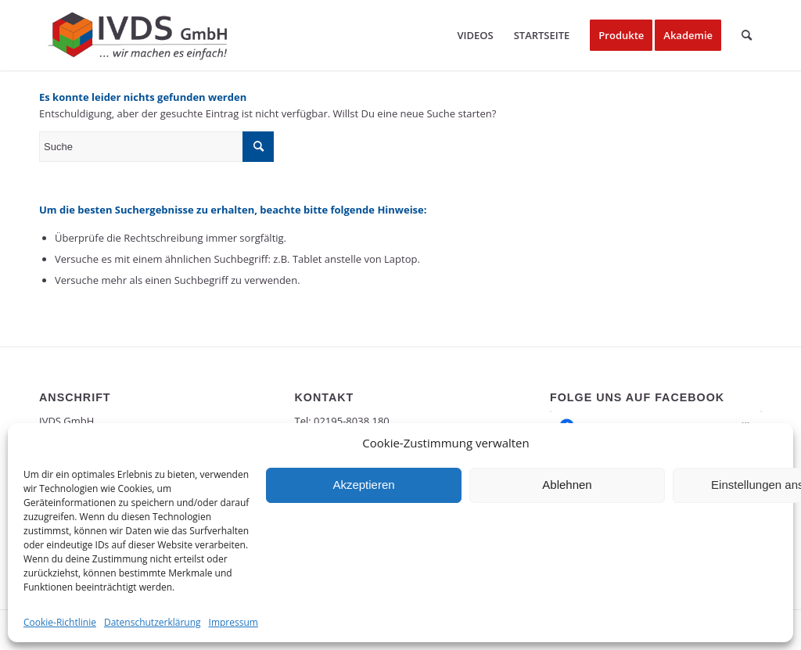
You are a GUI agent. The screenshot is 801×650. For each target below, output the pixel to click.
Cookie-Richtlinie (59, 622)
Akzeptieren (363, 484)
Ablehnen (566, 484)
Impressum (233, 622)
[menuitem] (475, 35)
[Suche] (746, 35)
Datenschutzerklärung (152, 622)
